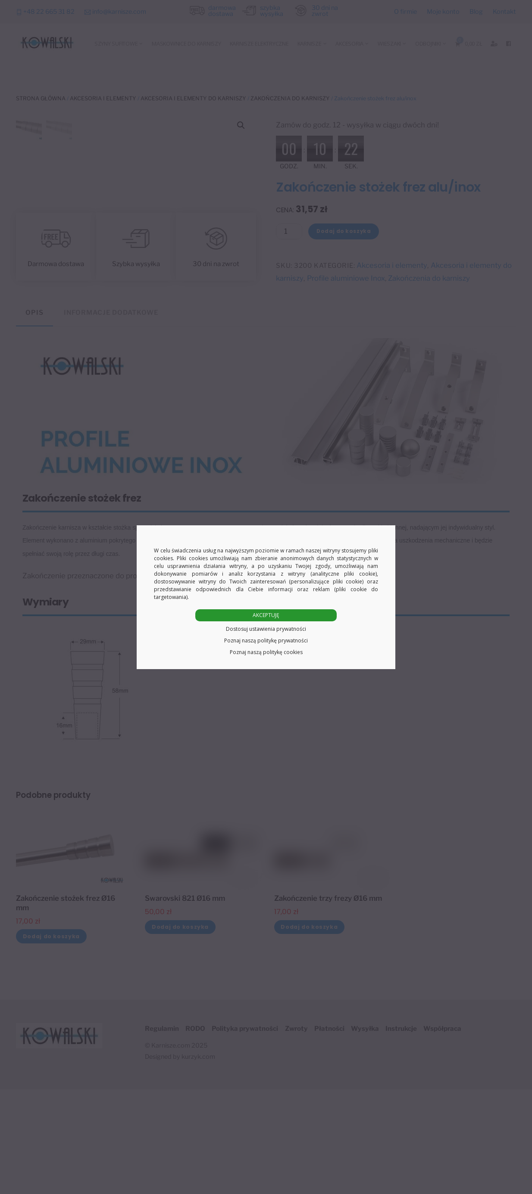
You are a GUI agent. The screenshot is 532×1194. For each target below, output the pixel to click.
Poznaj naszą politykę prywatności (266, 640)
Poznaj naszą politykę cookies (266, 652)
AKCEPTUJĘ (266, 615)
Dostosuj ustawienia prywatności (266, 629)
